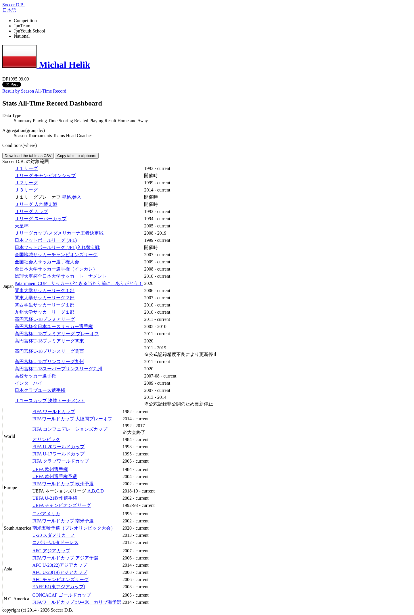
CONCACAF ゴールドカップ (61, 595)
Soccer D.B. (13, 4)
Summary (23, 120)
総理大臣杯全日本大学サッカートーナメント (61, 276)
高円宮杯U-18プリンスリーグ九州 (49, 361)
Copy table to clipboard (76, 156)
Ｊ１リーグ (26, 168)
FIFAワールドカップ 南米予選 (63, 520)
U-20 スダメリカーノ (53, 535)
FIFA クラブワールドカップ (60, 461)
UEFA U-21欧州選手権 (55, 498)
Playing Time (45, 120)
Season (20, 135)
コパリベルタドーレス (55, 542)
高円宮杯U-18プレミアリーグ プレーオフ (57, 333)
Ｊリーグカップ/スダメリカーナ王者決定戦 (59, 233)
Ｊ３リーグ (26, 189)
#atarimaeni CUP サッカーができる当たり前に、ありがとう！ (79, 283)
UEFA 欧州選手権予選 (54, 476)
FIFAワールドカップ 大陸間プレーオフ (72, 418)
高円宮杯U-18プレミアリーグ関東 (49, 340)
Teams (59, 135)
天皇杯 (21, 225)
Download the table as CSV (28, 156)
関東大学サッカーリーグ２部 (44, 297)
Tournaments (40, 135)
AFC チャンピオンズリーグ (60, 579)
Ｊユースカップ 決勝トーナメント (50, 400)
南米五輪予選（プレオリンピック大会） (73, 528)
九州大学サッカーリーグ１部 (44, 312)
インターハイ (28, 383)
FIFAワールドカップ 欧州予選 (63, 483)
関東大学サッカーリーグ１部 (44, 290)
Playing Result (102, 120)
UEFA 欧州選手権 (50, 469)
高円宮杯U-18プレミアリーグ (45, 319)
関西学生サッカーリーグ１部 (44, 304)
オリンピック (46, 439)
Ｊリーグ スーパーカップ (40, 218)
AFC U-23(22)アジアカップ (59, 565)
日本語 (9, 10)
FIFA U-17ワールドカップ (58, 453)
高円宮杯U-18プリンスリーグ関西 (49, 351)
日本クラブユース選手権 (40, 390)
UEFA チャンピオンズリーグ (61, 505)
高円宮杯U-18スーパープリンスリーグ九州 (58, 368)
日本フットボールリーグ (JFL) (46, 240)
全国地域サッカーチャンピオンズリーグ (56, 254)
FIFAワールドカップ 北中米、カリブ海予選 (77, 602)
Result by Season (18, 91)
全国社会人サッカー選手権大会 (47, 261)
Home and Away (132, 120)
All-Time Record (50, 91)
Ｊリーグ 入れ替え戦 (36, 204)
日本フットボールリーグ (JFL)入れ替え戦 (57, 247)
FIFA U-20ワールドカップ (58, 446)
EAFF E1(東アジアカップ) (58, 586)
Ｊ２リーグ (26, 182)
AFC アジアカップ (51, 550)
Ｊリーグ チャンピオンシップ (45, 175)
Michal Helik (46, 65)
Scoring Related (73, 120)
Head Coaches (79, 135)
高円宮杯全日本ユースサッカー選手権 (54, 326)
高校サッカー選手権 (35, 375)
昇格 (66, 197)
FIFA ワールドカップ (53, 411)
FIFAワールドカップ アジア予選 (65, 557)
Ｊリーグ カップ (31, 211)
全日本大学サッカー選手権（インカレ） (56, 269)
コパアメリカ (46, 513)
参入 (76, 197)
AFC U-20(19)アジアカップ (59, 572)
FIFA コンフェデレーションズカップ (70, 429)
